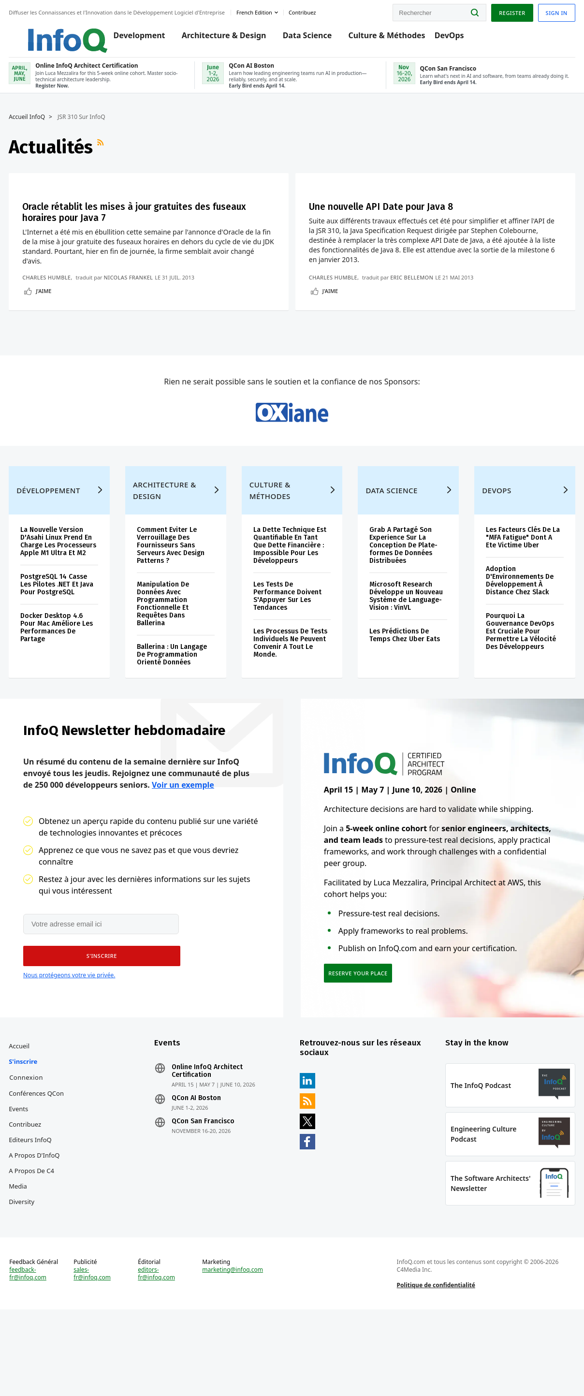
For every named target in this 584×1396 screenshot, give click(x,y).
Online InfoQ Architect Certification (207, 1149)
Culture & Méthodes (377, 39)
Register (511, 11)
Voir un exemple (183, 859)
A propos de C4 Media (32, 1257)
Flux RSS (102, 154)
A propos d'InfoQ (35, 1233)
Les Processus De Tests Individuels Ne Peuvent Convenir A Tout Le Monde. (290, 715)
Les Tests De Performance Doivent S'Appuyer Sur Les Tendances (287, 668)
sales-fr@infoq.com (93, 1357)
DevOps (440, 39)
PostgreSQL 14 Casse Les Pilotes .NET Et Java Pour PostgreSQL (57, 656)
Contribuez (26, 1202)
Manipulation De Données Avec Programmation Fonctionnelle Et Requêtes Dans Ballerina (163, 675)
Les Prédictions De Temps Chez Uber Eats (404, 707)
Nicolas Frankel (129, 324)
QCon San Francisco (203, 1200)
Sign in (556, 11)
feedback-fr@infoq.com (28, 1365)
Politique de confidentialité (435, 1369)
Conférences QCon (37, 1171)
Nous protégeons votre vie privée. (69, 1051)
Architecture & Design (215, 39)
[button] (99, 1032)
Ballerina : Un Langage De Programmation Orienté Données (172, 726)
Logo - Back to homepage (49, 35)
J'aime (44, 345)
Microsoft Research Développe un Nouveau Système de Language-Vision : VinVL (406, 668)
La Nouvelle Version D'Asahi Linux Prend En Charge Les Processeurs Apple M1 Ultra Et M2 (59, 613)
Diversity (22, 1280)
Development (130, 39)
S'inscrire (24, 1139)
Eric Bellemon (318, 324)
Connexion (27, 1155)
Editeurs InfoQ (31, 1218)
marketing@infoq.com (233, 1353)
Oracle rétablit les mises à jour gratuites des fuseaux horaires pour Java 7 (91, 225)
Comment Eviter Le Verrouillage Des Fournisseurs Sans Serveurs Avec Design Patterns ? (171, 617)
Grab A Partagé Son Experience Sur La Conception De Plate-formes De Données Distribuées (403, 617)
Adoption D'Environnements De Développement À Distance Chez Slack (519, 652)
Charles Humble (47, 324)
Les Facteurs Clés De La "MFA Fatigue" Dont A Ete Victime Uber (522, 609)
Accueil (20, 1124)
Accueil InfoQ (28, 124)
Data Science (298, 39)
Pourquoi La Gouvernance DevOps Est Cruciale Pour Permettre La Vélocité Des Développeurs (520, 703)
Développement (49, 562)
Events (19, 1187)
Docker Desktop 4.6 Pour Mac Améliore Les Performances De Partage (57, 699)
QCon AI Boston (196, 1176)
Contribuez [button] (303, 11)
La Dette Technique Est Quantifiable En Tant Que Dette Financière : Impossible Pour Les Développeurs (289, 617)
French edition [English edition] (255, 11)
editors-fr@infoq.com (156, 1357)
